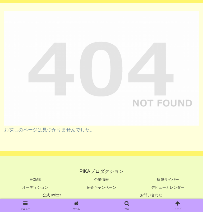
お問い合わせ (151, 195)
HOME (35, 179)
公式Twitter (52, 195)
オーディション (35, 187)
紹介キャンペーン (101, 187)
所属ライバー (168, 179)
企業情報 (101, 179)
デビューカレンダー (167, 187)
